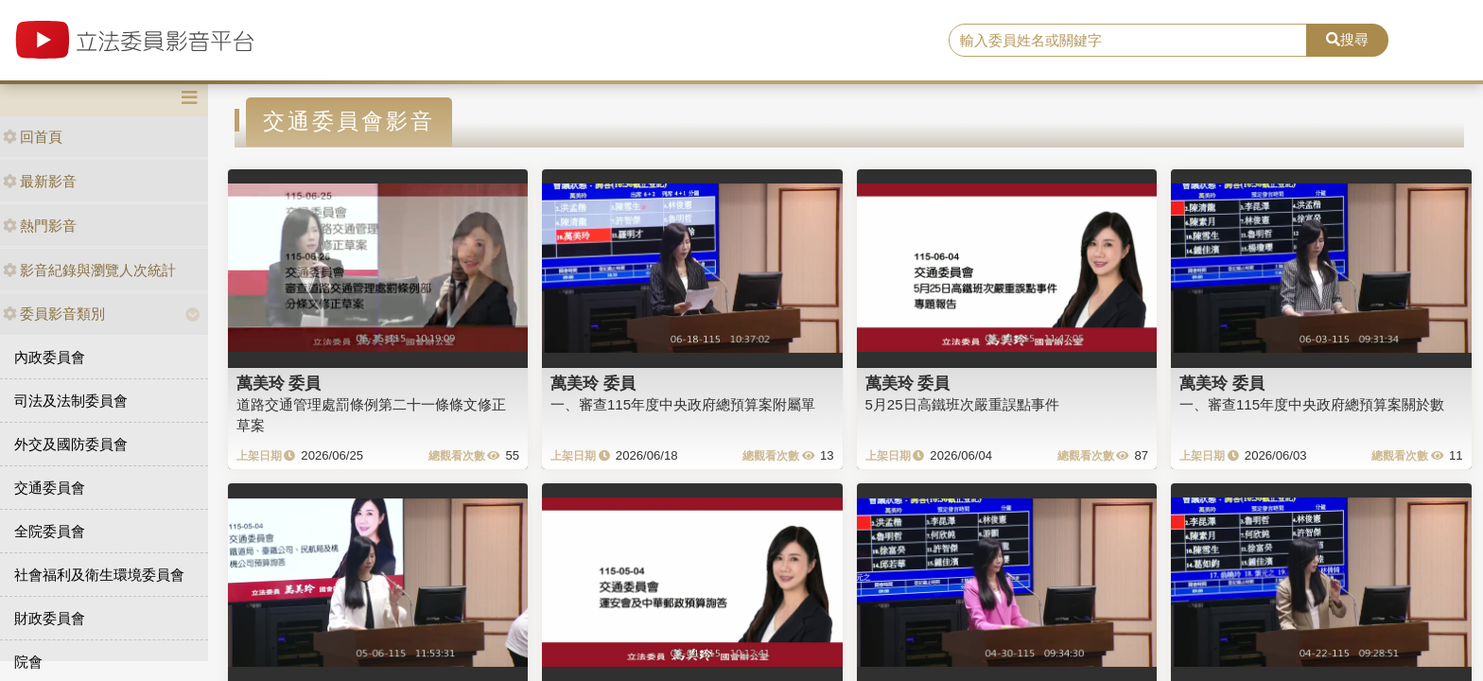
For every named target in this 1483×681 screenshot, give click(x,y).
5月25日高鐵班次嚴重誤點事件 (962, 404)
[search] (1128, 41)
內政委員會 (49, 357)
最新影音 (40, 181)
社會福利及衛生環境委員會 (99, 575)
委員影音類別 (54, 314)
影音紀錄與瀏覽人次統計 (89, 270)
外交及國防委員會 (71, 444)
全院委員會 (49, 531)
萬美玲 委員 (279, 383)
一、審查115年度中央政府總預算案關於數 (1311, 404)
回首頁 (32, 137)
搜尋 (1347, 39)
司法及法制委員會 (71, 401)
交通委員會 (49, 488)
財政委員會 (49, 618)
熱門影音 (40, 226)
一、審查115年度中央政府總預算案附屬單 (682, 404)
